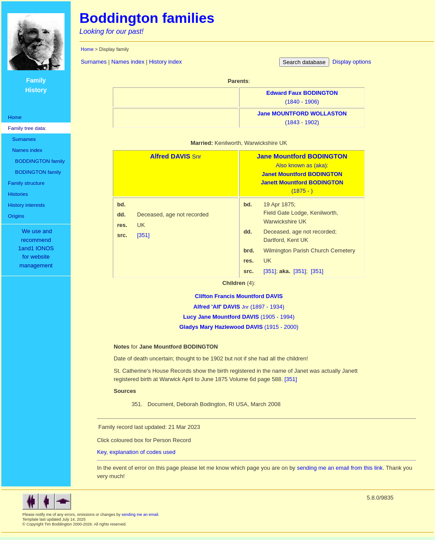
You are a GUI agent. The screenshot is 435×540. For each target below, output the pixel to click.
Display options (351, 61)
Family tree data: (27, 128)
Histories (18, 194)
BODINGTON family (34, 172)
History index (165, 61)
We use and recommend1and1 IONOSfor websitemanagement (37, 248)
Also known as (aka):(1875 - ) (302, 173)
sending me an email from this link (339, 467)
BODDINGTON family (36, 161)
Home (15, 117)
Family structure (26, 183)
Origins (16, 216)
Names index (25, 150)
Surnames (22, 139)
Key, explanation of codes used (136, 452)
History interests (26, 205)
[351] (143, 235)
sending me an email (140, 514)
